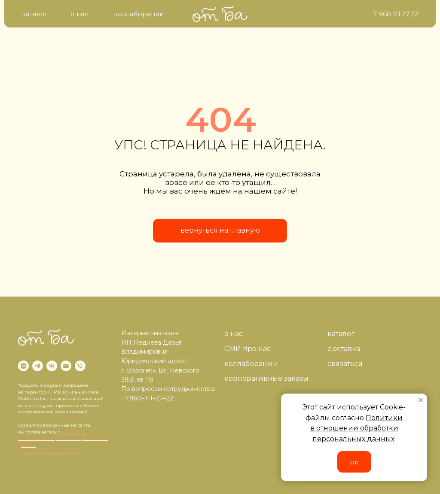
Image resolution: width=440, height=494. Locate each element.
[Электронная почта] (66, 366)
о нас (233, 334)
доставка (343, 349)
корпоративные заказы (266, 378)
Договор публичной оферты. (50, 452)
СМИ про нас (247, 349)
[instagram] (23, 366)
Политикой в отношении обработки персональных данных (63, 438)
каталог (340, 334)
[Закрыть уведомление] (420, 400)
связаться (345, 364)
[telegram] (37, 366)
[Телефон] (80, 366)
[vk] (51, 366)
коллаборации (251, 364)
